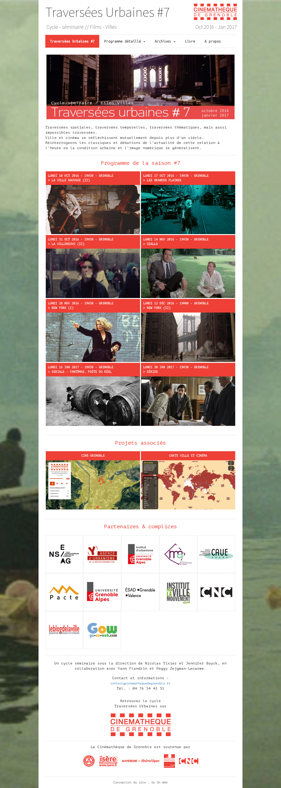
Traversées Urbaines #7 (107, 11)
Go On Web (159, 782)
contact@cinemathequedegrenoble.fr (140, 683)
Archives (165, 41)
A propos (213, 41)
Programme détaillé (124, 41)
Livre (190, 41)
